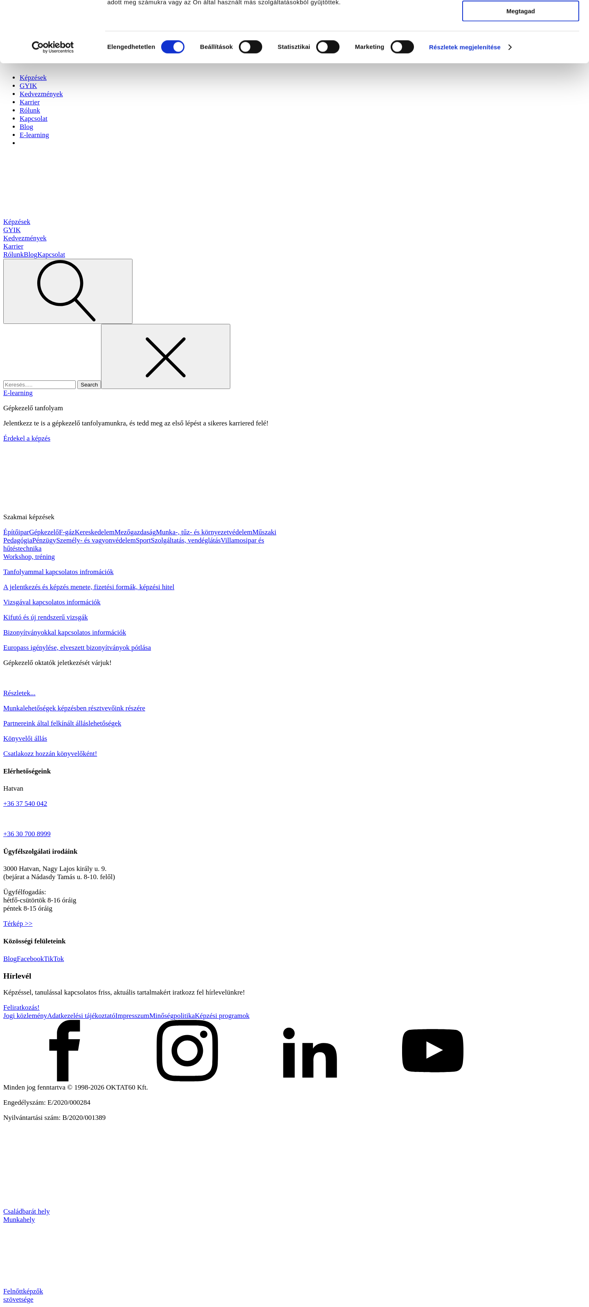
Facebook (30, 959)
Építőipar (16, 532)
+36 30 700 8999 (27, 834)
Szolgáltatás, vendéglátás (186, 540)
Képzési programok (222, 1016)
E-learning (34, 135)
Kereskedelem (95, 532)
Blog (26, 127)
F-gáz (67, 532)
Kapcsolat (51, 254)
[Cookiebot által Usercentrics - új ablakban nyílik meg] (53, 104)
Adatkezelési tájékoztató (81, 1016)
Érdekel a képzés (26, 438)
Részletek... (19, 693)
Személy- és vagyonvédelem (96, 540)
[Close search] (165, 356)
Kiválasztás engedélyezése (520, 44)
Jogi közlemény (25, 1016)
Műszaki (264, 532)
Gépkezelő (44, 532)
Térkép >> (18, 923)
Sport (143, 540)
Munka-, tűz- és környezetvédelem (204, 532)
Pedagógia (17, 540)
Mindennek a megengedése (520, 20)
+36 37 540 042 (25, 803)
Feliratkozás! (21, 1007)
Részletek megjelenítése (465, 104)
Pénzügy (44, 540)
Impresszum (132, 1016)
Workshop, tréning (29, 557)
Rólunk (13, 254)
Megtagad (520, 68)
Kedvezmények (25, 238)
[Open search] (68, 291)
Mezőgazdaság (135, 532)
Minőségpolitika (172, 1016)
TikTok (54, 959)
